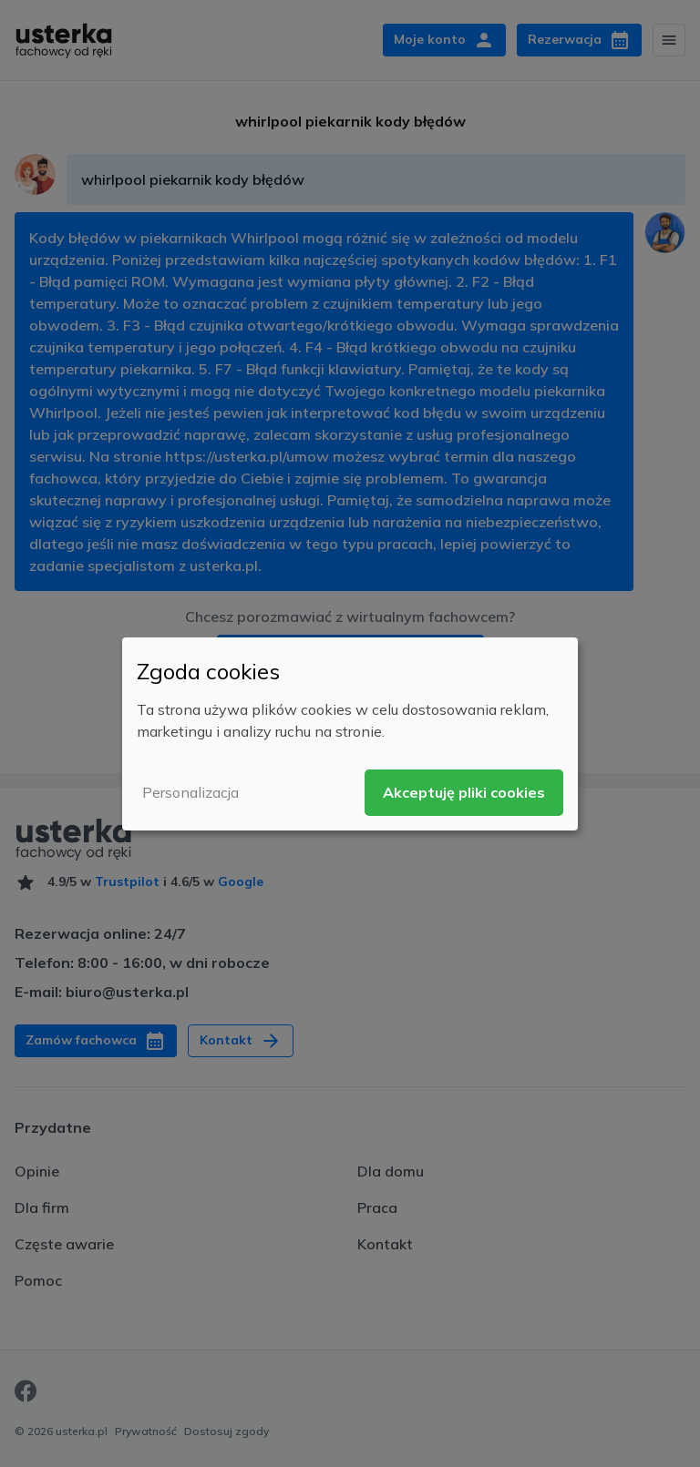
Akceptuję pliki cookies (464, 792)
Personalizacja (190, 792)
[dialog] (350, 733)
